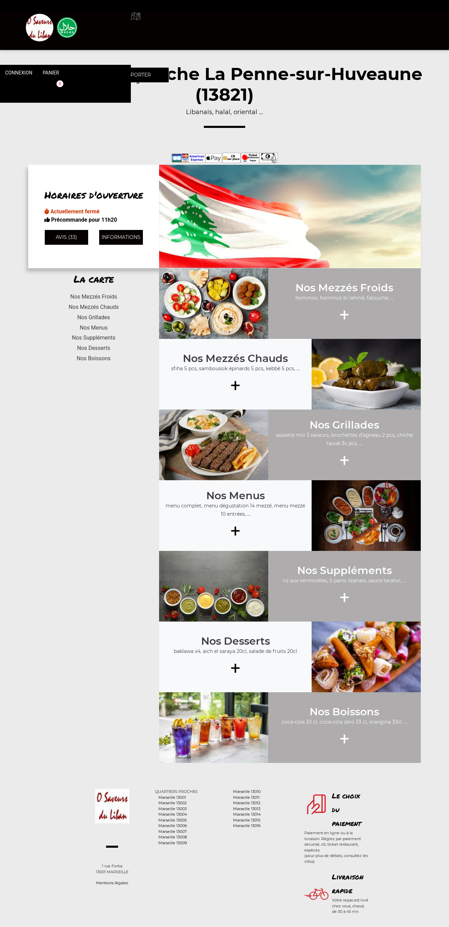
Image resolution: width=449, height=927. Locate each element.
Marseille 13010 (247, 791)
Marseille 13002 (172, 802)
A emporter (274, 24)
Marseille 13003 (172, 808)
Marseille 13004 (172, 814)
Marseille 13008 (172, 837)
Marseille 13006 (172, 825)
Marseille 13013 (246, 808)
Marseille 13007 (172, 831)
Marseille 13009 (172, 842)
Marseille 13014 (247, 814)
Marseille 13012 (246, 802)
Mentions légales (112, 882)
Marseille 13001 (172, 797)
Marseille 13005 (172, 820)
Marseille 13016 (247, 825)
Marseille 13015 (246, 820)
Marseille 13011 (246, 797)
